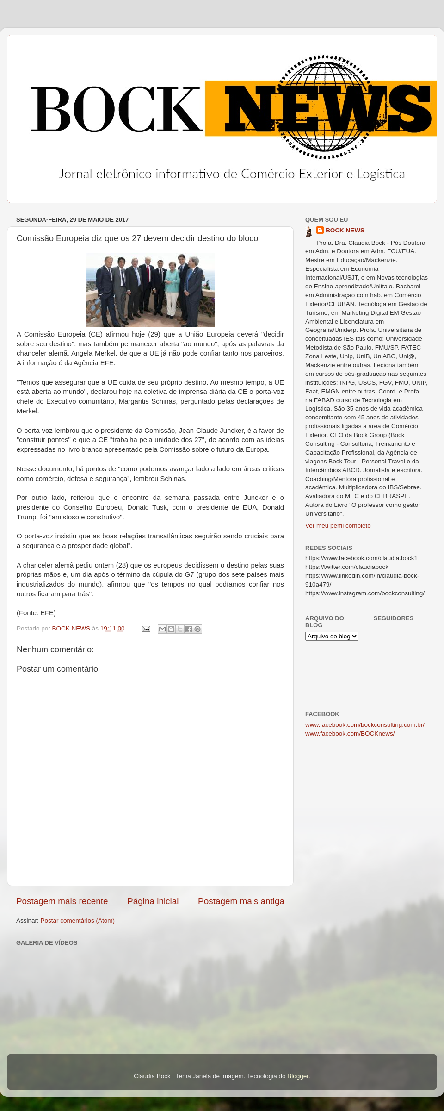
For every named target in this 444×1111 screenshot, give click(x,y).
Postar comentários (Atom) (78, 920)
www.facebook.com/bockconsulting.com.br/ (365, 724)
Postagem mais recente (62, 901)
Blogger (297, 1076)
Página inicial (153, 901)
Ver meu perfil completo (338, 525)
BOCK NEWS (345, 230)
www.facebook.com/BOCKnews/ (350, 733)
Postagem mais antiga (241, 901)
